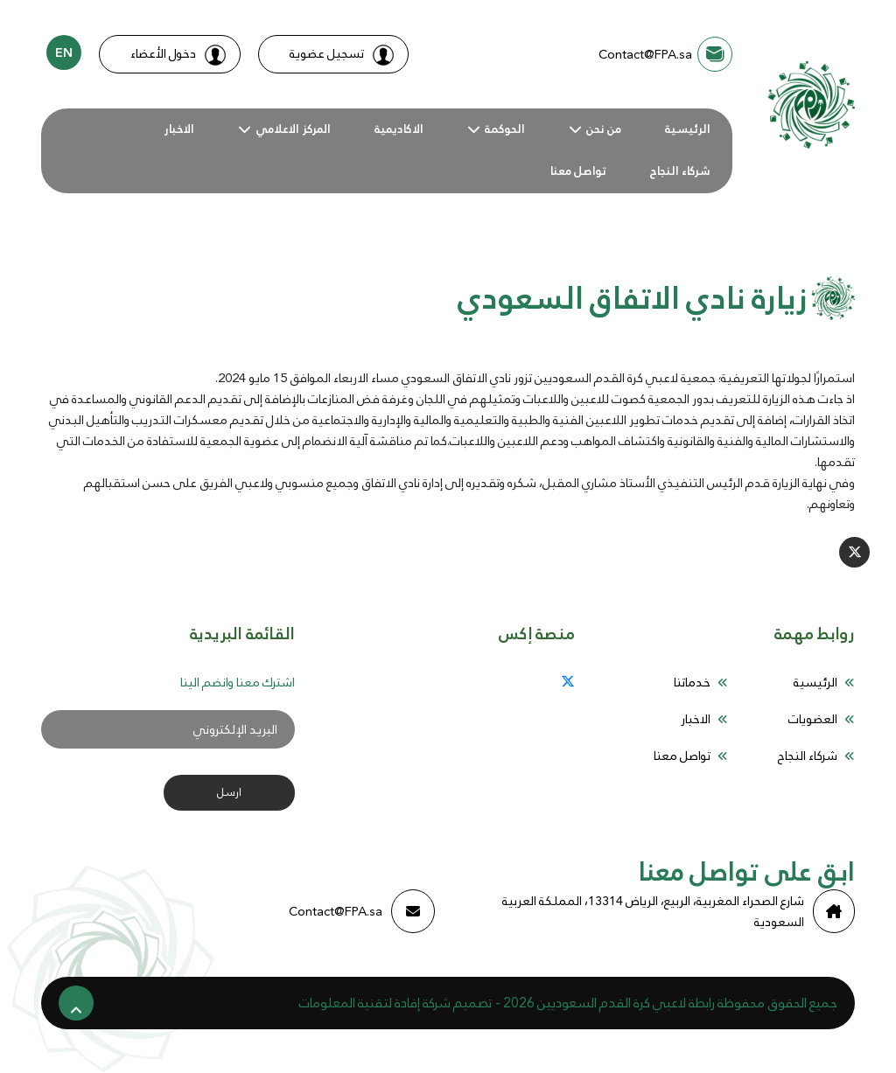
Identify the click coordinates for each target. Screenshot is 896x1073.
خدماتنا (692, 682)
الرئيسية (687, 129)
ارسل (229, 792)
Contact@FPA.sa (362, 911)
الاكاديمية (399, 129)
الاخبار (179, 129)
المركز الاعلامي (293, 129)
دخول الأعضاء (178, 54)
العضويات (812, 718)
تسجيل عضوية (342, 54)
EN (64, 52)
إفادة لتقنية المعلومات (359, 1002)
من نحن (603, 129)
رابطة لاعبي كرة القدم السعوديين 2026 (609, 1002)
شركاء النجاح (680, 171)
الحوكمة (505, 129)
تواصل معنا (578, 171)
